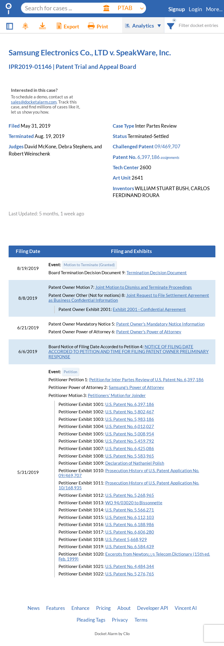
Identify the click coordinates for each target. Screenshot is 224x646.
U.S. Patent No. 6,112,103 (129, 517)
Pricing (103, 608)
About (123, 608)
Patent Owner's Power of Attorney (148, 331)
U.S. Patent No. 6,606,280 (129, 532)
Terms (141, 620)
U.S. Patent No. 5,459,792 (129, 441)
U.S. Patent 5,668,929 (126, 539)
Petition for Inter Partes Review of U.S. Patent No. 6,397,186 (146, 379)
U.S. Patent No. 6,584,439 (129, 546)
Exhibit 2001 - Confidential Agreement (149, 309)
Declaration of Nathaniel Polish (134, 463)
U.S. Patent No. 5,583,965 (129, 456)
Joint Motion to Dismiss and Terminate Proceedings (143, 287)
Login (195, 9)
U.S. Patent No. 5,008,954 (129, 433)
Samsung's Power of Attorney (136, 387)
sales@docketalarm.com (34, 102)
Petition (70, 371)
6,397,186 (148, 157)
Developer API (152, 608)
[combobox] (171, 25)
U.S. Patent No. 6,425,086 (129, 448)
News (34, 608)
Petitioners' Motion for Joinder (117, 395)
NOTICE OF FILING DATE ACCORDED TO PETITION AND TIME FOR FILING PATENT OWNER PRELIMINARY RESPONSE (128, 351)
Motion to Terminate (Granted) (89, 264)
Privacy (120, 620)
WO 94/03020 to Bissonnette (133, 502)
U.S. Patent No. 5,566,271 (129, 509)
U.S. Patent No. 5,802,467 (129, 411)
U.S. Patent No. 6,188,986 (129, 524)
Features (55, 608)
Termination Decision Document (156, 272)
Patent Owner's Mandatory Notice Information (160, 324)
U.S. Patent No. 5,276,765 (129, 573)
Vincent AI (186, 608)
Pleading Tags (91, 620)
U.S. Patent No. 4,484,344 (129, 566)
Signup (176, 9)
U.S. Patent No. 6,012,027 (129, 426)
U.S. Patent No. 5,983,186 (129, 419)
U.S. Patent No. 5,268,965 (129, 495)
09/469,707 (167, 146)
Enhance (80, 608)
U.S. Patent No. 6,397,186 (129, 404)
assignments (170, 157)
